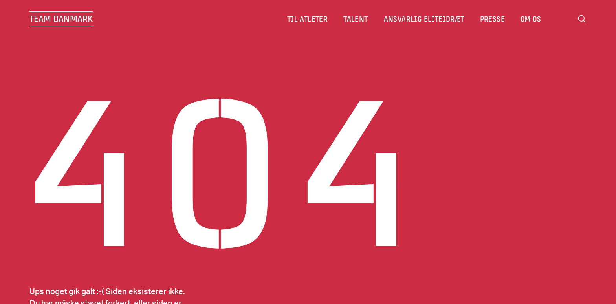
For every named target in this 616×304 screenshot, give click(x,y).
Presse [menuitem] (492, 18)
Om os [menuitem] (531, 18)
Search (581, 18)
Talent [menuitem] (356, 18)
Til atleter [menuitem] (308, 18)
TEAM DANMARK (61, 19)
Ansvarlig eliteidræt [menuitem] (424, 18)
